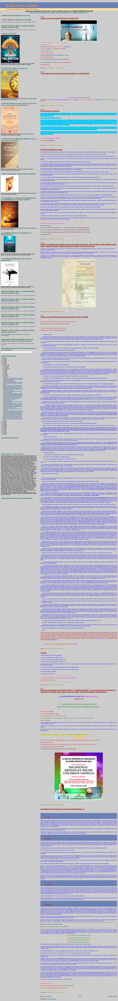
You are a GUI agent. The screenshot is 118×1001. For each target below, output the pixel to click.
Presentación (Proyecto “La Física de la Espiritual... (12, 414)
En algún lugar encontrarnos (49, 111)
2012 (3, 430)
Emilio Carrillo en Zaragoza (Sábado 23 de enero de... (13, 393)
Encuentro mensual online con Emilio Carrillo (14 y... (13, 401)
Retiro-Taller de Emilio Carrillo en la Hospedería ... (12, 388)
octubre (4, 367)
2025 (3, 359)
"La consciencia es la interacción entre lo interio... (12, 408)
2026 (3, 357)
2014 (3, 428)
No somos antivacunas (7, 400)
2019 (3, 422)
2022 (3, 362)
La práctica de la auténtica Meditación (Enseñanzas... (13, 396)
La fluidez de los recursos (8, 390)
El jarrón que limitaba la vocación (51, 149)
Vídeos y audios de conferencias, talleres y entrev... (12, 416)
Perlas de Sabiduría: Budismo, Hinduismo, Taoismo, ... (13, 387)
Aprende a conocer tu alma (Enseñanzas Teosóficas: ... (13, 378)
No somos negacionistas (7, 392)
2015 (3, 426)
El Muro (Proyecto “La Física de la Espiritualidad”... (12, 395)
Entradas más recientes (45, 996)
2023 (3, 361)
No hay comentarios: (59, 68)
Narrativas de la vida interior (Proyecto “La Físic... (12, 404)
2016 (3, 425)
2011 (3, 431)
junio (4, 371)
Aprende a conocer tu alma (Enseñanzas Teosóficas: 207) (59, 18)
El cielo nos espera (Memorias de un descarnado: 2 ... (13, 412)
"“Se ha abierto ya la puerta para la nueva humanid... (13, 379)
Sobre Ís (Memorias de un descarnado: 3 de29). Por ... (13, 403)
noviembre (5, 366)
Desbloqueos (5, 409)
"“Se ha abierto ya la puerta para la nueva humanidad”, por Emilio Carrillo (64, 73)
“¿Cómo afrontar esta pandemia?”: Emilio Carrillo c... (13, 413)
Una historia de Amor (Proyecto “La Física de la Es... (13, 386)
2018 (3, 423)
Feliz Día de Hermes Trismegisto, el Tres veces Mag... (13, 410)
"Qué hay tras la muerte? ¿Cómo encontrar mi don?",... (13, 389)
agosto (4, 369)
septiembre (5, 368)
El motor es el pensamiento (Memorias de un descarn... (13, 394)
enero (4, 377)
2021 (3, 363)
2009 (3, 434)
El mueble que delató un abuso (9, 399)
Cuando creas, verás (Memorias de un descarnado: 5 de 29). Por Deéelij (64, 317)
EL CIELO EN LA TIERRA (21, 5)
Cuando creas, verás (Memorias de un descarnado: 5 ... (13, 383)
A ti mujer (43, 653)
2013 (3, 429)
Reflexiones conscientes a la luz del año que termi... (12, 415)
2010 (3, 432)
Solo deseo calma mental (7, 402)
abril (4, 373)
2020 (3, 421)
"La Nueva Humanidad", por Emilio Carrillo (11, 398)
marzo (4, 374)
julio (4, 370)
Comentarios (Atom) (51, 999)
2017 (3, 424)
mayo (4, 372)
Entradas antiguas (113, 996)
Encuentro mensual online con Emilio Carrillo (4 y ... (13, 385)
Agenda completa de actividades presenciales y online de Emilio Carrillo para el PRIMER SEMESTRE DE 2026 (59, 12)
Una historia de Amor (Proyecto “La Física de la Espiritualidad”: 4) (62, 809)
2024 (3, 360)
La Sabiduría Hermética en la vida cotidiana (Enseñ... (13, 405)
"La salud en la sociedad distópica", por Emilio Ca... (12, 391)
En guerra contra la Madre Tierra (9, 407)
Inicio (80, 996)
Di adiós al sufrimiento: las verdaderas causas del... (12, 382)
